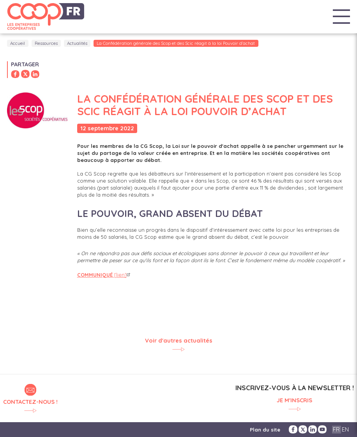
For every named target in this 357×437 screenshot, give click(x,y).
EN (345, 429)
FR (336, 429)
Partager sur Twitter (25, 74)
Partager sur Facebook (15, 74)
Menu (341, 16)
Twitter (303, 429)
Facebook (293, 429)
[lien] (104, 275)
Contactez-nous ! (30, 401)
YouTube (322, 429)
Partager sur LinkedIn (35, 74)
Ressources (46, 43)
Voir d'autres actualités (178, 341)
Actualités (77, 43)
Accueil (17, 43)
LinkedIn (312, 429)
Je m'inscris (294, 400)
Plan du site (265, 429)
